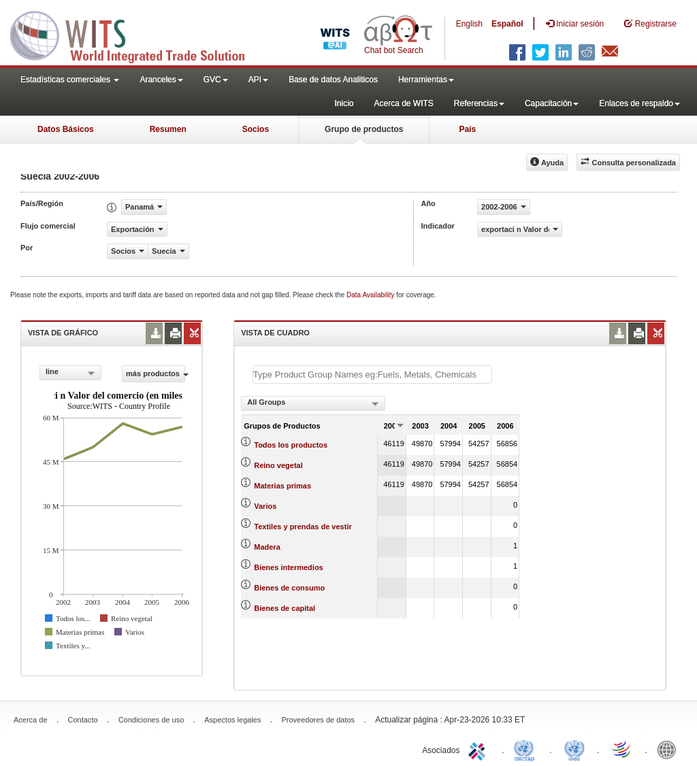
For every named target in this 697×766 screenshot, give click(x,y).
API (258, 79)
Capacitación (552, 103)
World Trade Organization (622, 749)
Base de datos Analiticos (333, 79)
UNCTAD (526, 749)
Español (507, 24)
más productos (155, 373)
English (469, 24)
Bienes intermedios (288, 567)
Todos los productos (290, 445)
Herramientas (426, 79)
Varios (265, 506)
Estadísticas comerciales (69, 79)
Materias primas (282, 486)
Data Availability (371, 295)
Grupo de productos (364, 129)
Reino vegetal (278, 465)
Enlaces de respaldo (639, 103)
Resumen (168, 129)
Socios (255, 129)
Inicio (343, 103)
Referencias (479, 103)
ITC (479, 749)
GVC (216, 79)
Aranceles (161, 79)
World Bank (669, 749)
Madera (267, 547)
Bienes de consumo (289, 588)
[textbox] (372, 374)
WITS (136, 34)
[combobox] (70, 372)
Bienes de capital (284, 608)
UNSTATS (574, 749)
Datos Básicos (65, 129)
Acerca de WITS (403, 103)
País (467, 129)
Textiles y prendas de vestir (302, 526)
